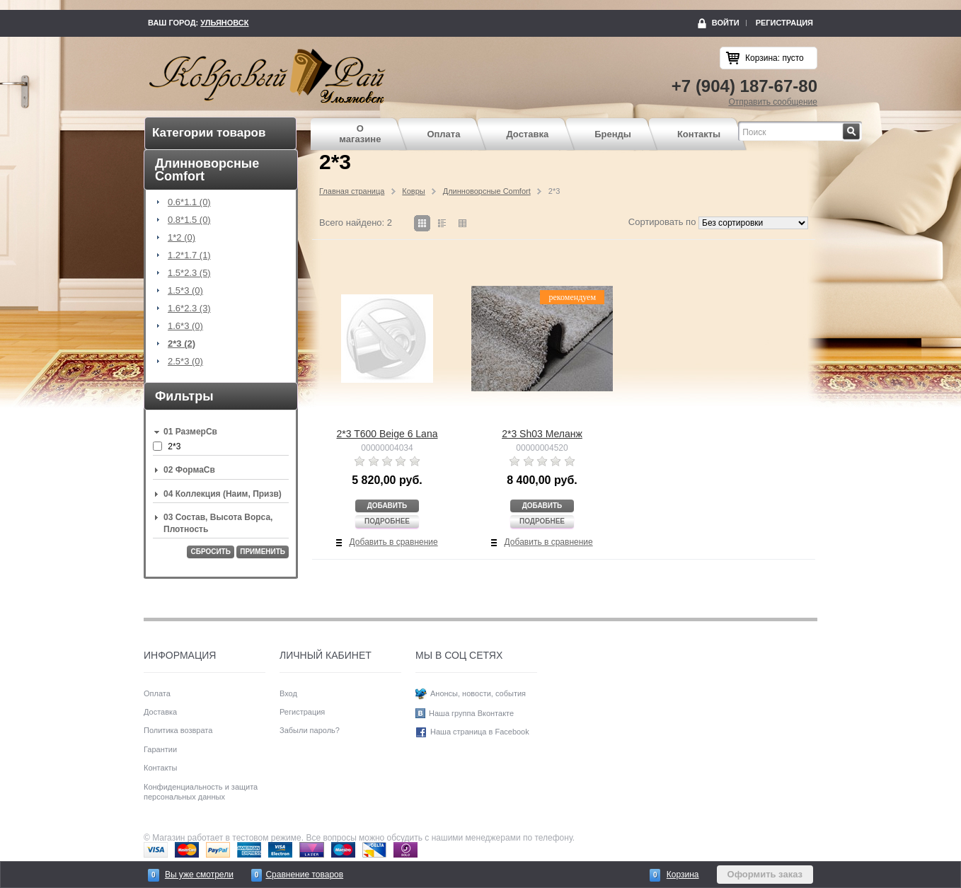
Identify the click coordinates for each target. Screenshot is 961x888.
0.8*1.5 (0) (189, 220)
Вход (288, 693)
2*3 (174, 446)
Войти (726, 22)
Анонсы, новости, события (478, 693)
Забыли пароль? (310, 730)
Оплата (443, 134)
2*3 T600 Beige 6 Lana (387, 433)
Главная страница (351, 191)
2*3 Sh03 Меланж (542, 433)
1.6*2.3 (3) (189, 308)
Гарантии (160, 749)
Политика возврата (178, 730)
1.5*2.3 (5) (189, 273)
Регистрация (784, 22)
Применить (262, 551)
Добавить (387, 505)
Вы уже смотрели (199, 875)
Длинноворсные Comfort (487, 191)
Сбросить (210, 551)
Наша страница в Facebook (479, 732)
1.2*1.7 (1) (189, 255)
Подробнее (387, 521)
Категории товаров (208, 132)
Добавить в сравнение (394, 542)
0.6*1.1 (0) (189, 202)
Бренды (612, 134)
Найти (860, 127)
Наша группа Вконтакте (471, 713)
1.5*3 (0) (185, 291)
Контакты (698, 134)
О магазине (360, 134)
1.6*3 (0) (185, 326)
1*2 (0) (181, 238)
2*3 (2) (181, 344)
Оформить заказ (764, 874)
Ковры (413, 191)
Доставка (527, 134)
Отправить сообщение (772, 102)
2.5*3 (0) (185, 362)
